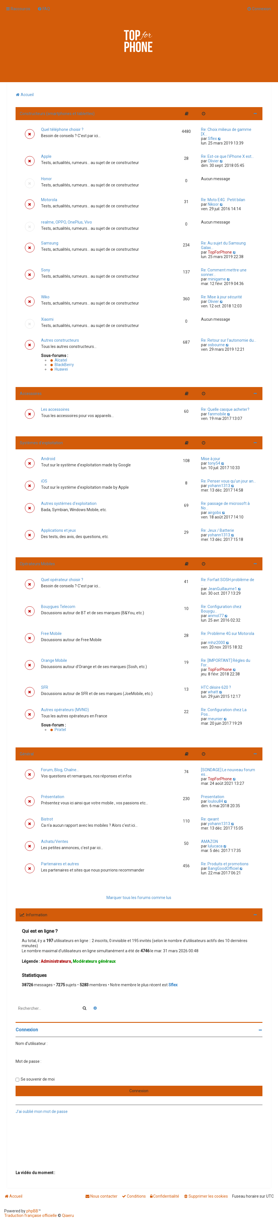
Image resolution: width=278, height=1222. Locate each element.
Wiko (45, 297)
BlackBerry (62, 364)
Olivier (213, 161)
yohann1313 (219, 485)
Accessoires (31, 393)
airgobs (214, 512)
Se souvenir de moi (38, 1079)
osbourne (216, 345)
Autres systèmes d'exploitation (69, 503)
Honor (46, 179)
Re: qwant (210, 819)
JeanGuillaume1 (222, 588)
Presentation (212, 796)
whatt (213, 692)
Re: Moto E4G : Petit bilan (223, 199)
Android (48, 458)
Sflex (212, 138)
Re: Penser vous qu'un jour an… (228, 481)
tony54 (214, 463)
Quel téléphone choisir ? (62, 129)
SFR (44, 687)
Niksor (213, 204)
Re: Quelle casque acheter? (225, 409)
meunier (215, 719)
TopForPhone (220, 252)
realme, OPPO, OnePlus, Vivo (66, 222)
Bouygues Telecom (58, 606)
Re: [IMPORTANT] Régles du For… (225, 662)
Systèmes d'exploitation (41, 443)
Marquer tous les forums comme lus (138, 897)
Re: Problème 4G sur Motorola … (227, 635)
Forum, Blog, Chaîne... (60, 770)
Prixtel (58, 729)
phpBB (32, 1211)
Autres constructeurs (60, 340)
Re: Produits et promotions (225, 864)
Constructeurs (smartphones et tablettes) (57, 113)
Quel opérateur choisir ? (62, 579)
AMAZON (209, 841)
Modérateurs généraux (94, 961)
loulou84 (215, 801)
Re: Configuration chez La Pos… (224, 712)
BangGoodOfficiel (223, 868)
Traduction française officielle (30, 1215)
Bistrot (47, 819)
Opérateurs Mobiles (37, 564)
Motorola (49, 199)
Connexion (27, 1029)
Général (27, 754)
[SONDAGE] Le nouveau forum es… (228, 772)
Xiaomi (47, 319)
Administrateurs (56, 961)
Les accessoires (55, 409)
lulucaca (215, 846)
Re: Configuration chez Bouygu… (221, 608)
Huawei (59, 369)
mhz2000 (216, 642)
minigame (217, 279)
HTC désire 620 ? (216, 687)
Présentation (52, 796)
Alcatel (58, 360)
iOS (44, 481)
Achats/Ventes (54, 841)
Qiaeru (68, 1215)
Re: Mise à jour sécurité (221, 297)
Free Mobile (51, 633)
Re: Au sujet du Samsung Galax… (223, 245)
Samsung (49, 243)
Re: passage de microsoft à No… (225, 505)
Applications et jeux (58, 530)
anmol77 (216, 615)
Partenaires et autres (60, 864)
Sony (45, 270)
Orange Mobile (54, 660)
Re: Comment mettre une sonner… (224, 272)
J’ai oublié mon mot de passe (42, 1111)
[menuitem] (43, 8)
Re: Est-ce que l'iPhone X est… (227, 156)
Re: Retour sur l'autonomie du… (228, 340)
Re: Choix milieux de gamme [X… (226, 131)
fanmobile (217, 414)
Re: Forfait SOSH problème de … (227, 581)
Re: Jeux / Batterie (217, 530)
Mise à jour (210, 458)
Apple (46, 156)
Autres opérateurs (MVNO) (65, 709)
